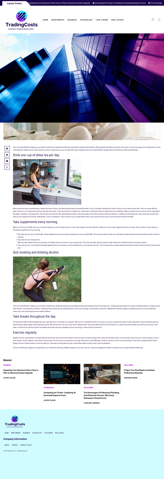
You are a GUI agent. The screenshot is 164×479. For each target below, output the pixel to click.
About (7, 445)
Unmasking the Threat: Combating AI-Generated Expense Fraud (121, 3)
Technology (86, 20)
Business (72, 20)
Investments (57, 20)
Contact (15, 445)
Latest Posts (14, 3)
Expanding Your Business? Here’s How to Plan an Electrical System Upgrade (60, 3)
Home (45, 20)
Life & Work (102, 20)
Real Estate (117, 20)
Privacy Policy (26, 445)
